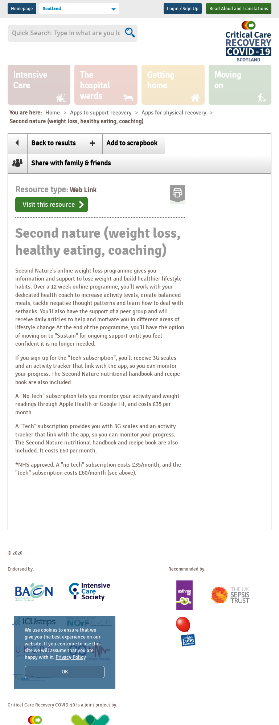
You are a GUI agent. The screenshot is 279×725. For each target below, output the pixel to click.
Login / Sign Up (182, 9)
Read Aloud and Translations (238, 9)
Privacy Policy (71, 657)
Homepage (22, 9)
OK (65, 672)
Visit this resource (48, 205)
